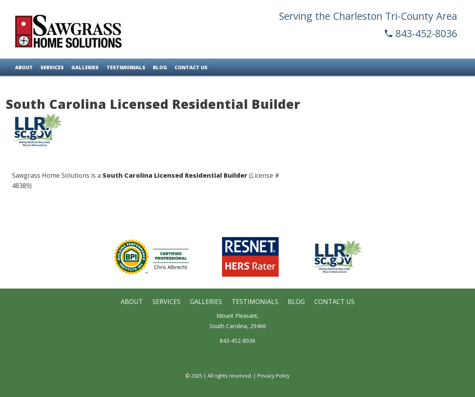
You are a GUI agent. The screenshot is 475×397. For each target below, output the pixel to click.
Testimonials (124, 67)
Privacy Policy (273, 375)
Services (51, 67)
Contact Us (188, 67)
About (24, 67)
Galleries (84, 67)
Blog (158, 67)
